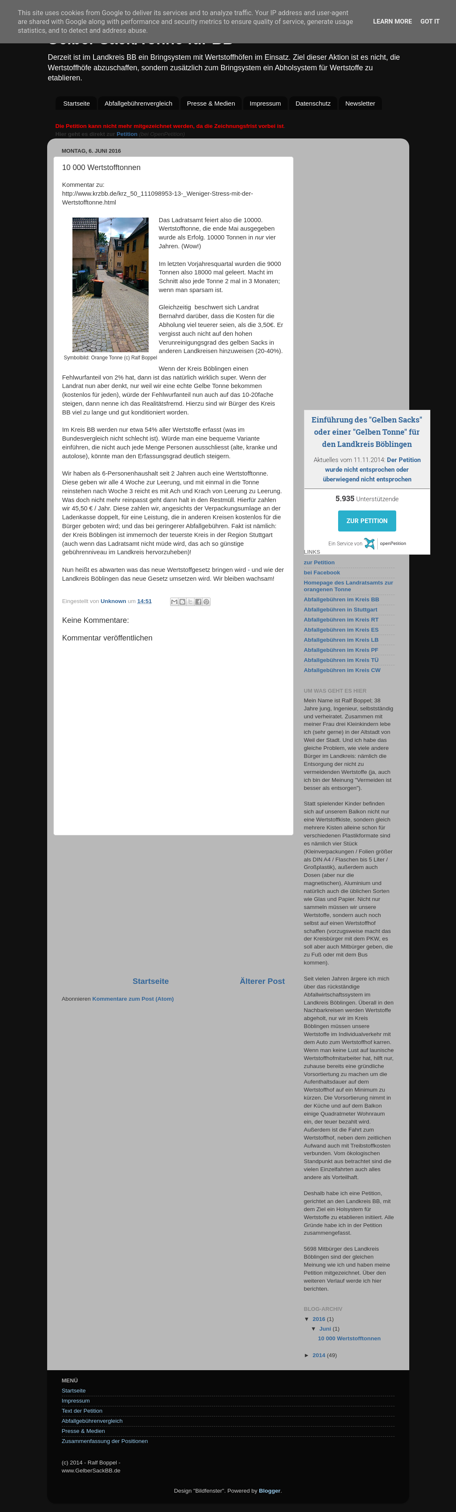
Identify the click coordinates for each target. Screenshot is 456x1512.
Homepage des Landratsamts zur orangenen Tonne (348, 586)
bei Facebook (322, 572)
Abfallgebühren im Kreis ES (341, 630)
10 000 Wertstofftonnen (349, 1338)
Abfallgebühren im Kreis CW (342, 670)
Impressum (265, 103)
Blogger (269, 1491)
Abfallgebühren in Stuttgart (341, 609)
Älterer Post (262, 981)
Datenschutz (313, 103)
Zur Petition (367, 521)
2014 (319, 1355)
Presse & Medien (211, 103)
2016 (319, 1319)
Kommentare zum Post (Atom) (133, 999)
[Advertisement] (173, 906)
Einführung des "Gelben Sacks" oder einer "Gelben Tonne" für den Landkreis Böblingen (367, 432)
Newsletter (360, 103)
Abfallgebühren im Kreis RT (341, 619)
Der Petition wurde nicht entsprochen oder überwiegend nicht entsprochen (372, 469)
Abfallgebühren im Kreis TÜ (341, 660)
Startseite (76, 103)
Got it (430, 21)
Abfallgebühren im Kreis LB (341, 640)
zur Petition (319, 562)
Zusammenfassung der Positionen (105, 1441)
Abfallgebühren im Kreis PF (341, 650)
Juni (326, 1329)
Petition (127, 134)
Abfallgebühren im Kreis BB (341, 599)
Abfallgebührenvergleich (138, 103)
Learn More (392, 21)
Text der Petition (82, 1411)
